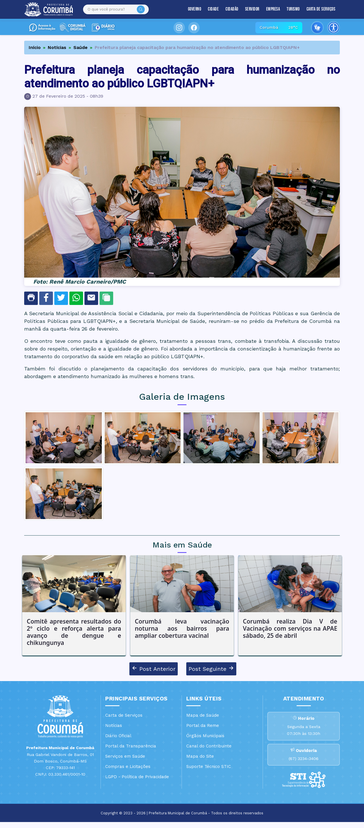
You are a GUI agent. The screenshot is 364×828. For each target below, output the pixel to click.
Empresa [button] (273, 9)
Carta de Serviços (321, 9)
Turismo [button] (293, 9)
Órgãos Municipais (205, 735)
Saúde (80, 47)
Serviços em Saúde (125, 756)
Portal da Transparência (130, 746)
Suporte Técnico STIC (208, 766)
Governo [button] (194, 9)
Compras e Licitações (127, 766)
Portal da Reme (202, 725)
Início (35, 47)
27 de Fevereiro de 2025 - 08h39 (67, 96)
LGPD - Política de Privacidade (137, 776)
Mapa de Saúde (202, 715)
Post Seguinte (211, 668)
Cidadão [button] (232, 9)
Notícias (57, 47)
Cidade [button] (213, 9)
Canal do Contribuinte (208, 746)
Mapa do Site (200, 756)
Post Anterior (153, 668)
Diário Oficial (118, 735)
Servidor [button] (252, 9)
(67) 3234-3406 (303, 763)
